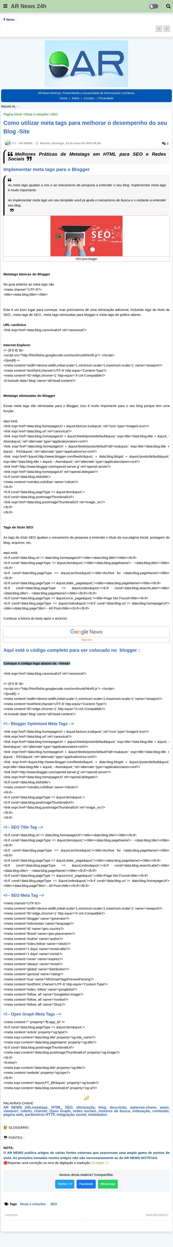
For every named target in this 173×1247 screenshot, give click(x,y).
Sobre (75, 98)
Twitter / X (65, 1184)
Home (63, 98)
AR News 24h (28, 6)
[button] (159, 28)
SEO (54, 114)
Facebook (86, 1184)
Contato (89, 98)
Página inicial (12, 114)
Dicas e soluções (37, 114)
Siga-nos (86, 639)
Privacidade (106, 98)
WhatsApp (108, 1184)
